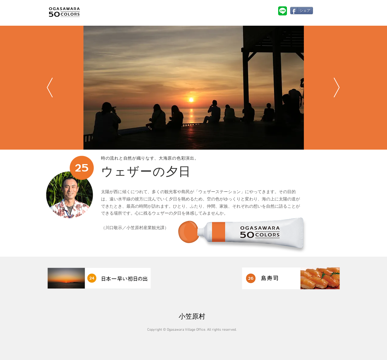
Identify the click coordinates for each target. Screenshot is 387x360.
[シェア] (301, 10)
